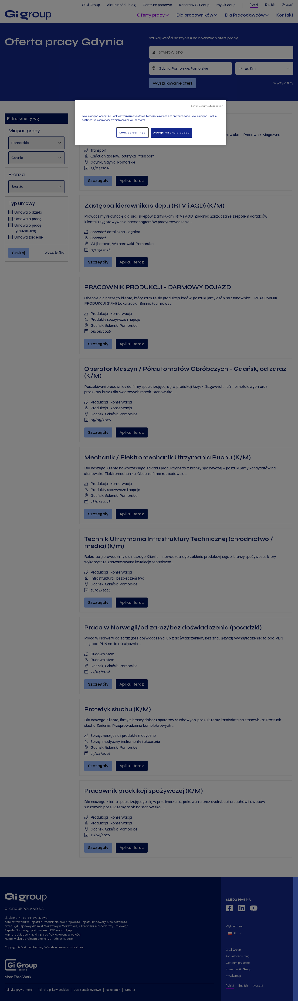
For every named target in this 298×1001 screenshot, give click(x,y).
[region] (150, 122)
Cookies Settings (132, 132)
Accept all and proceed (171, 132)
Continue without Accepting (207, 105)
